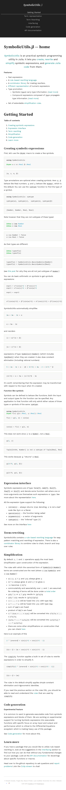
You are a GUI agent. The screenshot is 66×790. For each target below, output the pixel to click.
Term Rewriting (33, 20)
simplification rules (32, 103)
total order (51, 586)
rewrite (49, 59)
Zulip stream (26, 758)
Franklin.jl (31, 775)
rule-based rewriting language (23, 80)
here (34, 494)
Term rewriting (14, 131)
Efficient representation (18, 86)
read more (52, 92)
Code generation (33, 27)
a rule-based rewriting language (39, 533)
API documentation (33, 30)
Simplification (14, 134)
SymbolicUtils (33, 5)
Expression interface (17, 128)
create (40, 59)
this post (11, 270)
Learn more (13, 140)
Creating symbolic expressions (21, 125)
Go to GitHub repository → (12, 779)
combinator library (18, 83)
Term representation (33, 16)
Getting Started (34, 12)
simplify (10, 63)
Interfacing (33, 23)
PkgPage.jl (40, 775)
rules (36, 685)
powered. (12, 784)
